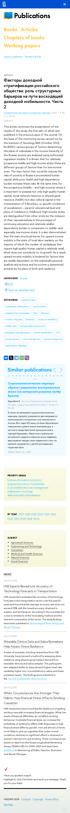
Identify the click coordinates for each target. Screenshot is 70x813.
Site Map (8, 804)
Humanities (17, 550)
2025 (34, 514)
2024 (40, 514)
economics (36, 480)
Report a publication (13, 56)
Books (10, 29)
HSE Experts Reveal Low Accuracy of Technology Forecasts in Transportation (30, 588)
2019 (23, 518)
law (31, 487)
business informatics (18, 480)
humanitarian (37, 483)
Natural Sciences (20, 557)
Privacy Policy (52, 799)
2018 (29, 518)
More (36, 518)
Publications (32, 15)
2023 (46, 514)
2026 (27, 514)
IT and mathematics (17, 487)
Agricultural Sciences (22, 542)
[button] (9, 376)
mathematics (14, 491)
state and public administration (23, 495)
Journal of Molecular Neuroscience (27, 678)
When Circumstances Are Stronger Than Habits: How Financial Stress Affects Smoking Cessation (34, 698)
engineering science (18, 483)
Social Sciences (19, 561)
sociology (27, 491)
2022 (53, 514)
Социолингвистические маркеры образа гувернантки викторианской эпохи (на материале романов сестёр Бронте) (34, 389)
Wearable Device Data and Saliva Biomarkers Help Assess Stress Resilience (33, 643)
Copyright (37, 799)
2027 (21, 514)
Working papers (22, 45)
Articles (29, 29)
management (41, 487)
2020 (16, 518)
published (9, 750)
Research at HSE (33, 56)
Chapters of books (24, 37)
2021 (10, 518)
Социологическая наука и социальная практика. (28, 112)
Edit (64, 809)
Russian (23, 278)
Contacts (26, 799)
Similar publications (29, 369)
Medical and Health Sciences (27, 553)
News (8, 574)
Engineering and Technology (26, 546)
